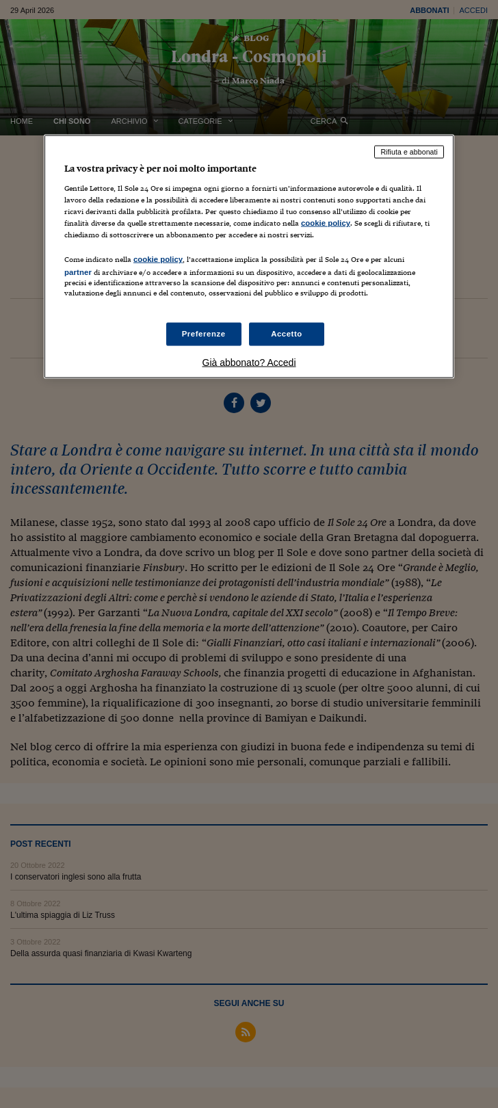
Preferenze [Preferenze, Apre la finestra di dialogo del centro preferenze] (204, 334)
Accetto (286, 334)
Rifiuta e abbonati (409, 152)
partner (78, 271)
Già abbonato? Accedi (249, 362)
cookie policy (325, 222)
